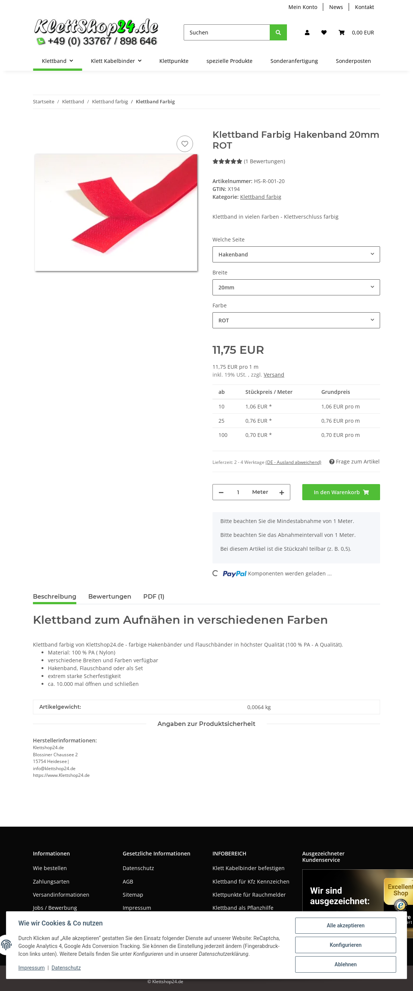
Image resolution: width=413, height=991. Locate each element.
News (336, 6)
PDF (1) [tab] (154, 596)
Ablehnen (345, 964)
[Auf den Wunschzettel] (185, 144)
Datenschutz (138, 868)
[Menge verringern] (221, 492)
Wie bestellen (50, 868)
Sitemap (133, 894)
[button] (307, 32)
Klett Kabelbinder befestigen (248, 868)
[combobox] (296, 254)
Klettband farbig (260, 196)
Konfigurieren (345, 945)
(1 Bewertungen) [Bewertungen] (248, 161)
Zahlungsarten (51, 881)
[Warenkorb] (356, 32)
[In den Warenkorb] (39, 125)
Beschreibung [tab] (54, 596)
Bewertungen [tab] (109, 596)
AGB (128, 881)
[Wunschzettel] (324, 32)
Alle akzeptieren (345, 925)
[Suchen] (227, 32)
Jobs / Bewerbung (55, 907)
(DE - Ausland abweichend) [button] (293, 462)
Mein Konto (302, 6)
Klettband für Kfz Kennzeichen (251, 881)
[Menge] (238, 492)
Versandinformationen (61, 894)
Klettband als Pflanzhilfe (242, 907)
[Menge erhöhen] (281, 492)
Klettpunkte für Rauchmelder (249, 894)
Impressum (137, 907)
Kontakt (364, 6)
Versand (274, 374)
